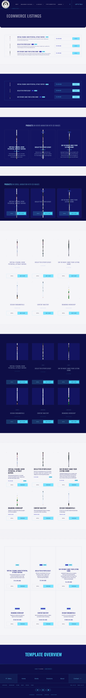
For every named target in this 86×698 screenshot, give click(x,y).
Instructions (39, 694)
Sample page (54, 694)
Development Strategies (26, 4)
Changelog (31, 694)
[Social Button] (37, 690)
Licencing (46, 694)
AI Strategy (39, 4)
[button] (27, 4)
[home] (6, 4)
